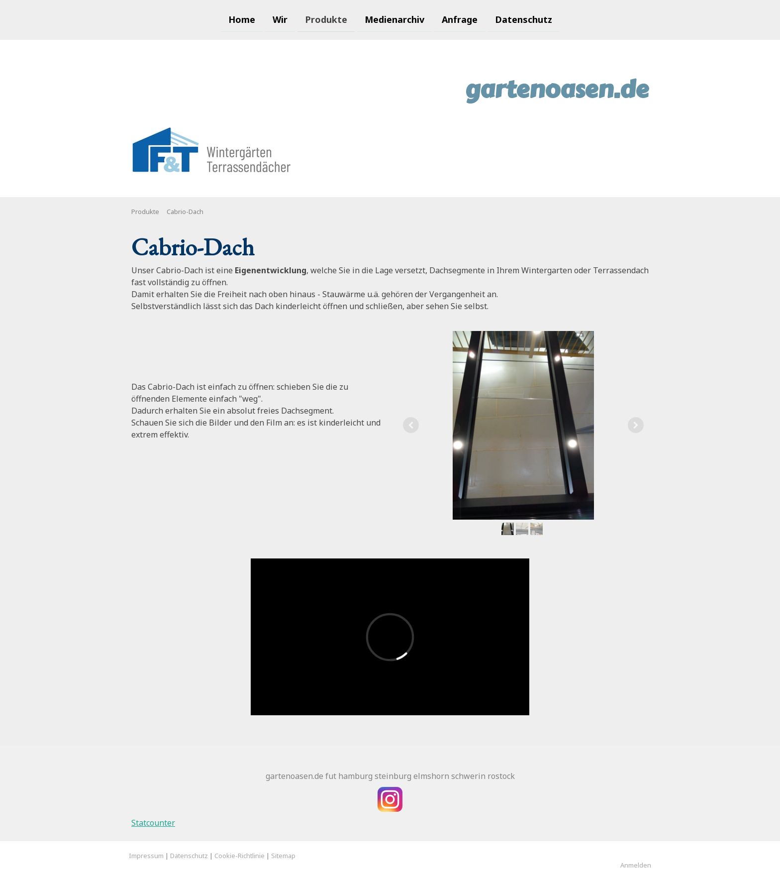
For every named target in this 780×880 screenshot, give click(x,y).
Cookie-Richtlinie (239, 855)
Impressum (146, 855)
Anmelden (635, 865)
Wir (280, 19)
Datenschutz (523, 19)
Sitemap (283, 855)
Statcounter (153, 822)
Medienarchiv (394, 19)
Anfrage (460, 19)
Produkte (326, 19)
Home (241, 19)
